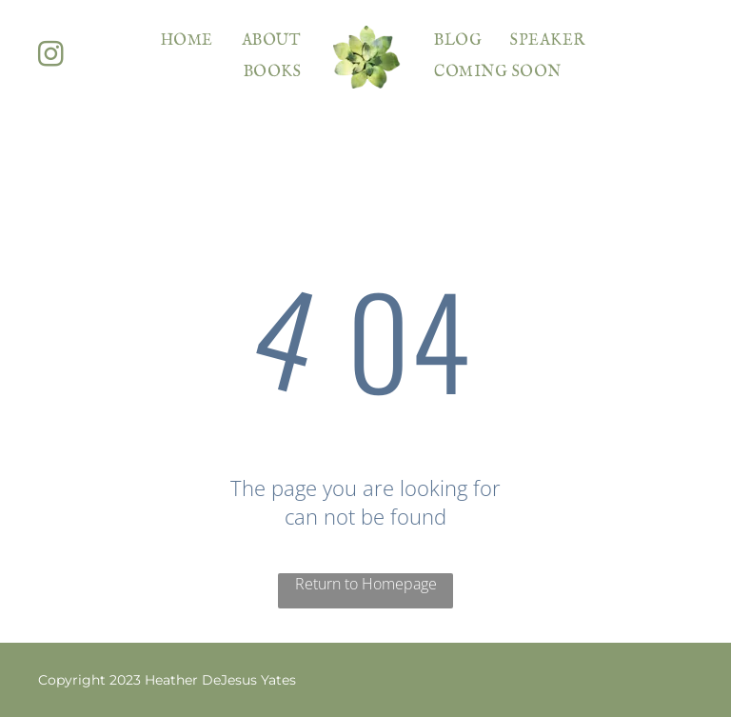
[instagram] (50, 56)
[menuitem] (187, 41)
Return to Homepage (366, 583)
